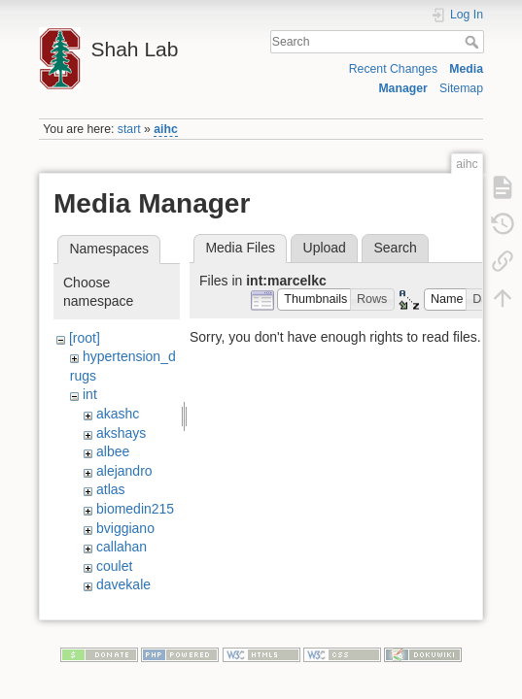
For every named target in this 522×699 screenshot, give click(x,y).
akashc (117, 413)
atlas (110, 489)
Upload (324, 247)
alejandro (124, 471)
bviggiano (125, 528)
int (90, 394)
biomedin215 (135, 508)
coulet (114, 566)
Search (474, 42)
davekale (123, 584)
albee (112, 451)
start (129, 129)
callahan (121, 546)
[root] (84, 338)
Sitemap (461, 88)
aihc (166, 129)
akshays (121, 433)
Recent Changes (393, 69)
